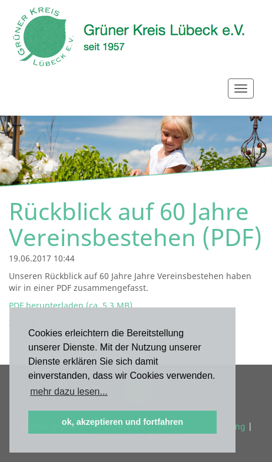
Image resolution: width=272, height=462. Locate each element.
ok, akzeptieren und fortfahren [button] (122, 422)
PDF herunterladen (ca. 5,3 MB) (70, 305)
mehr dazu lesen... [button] (69, 391)
